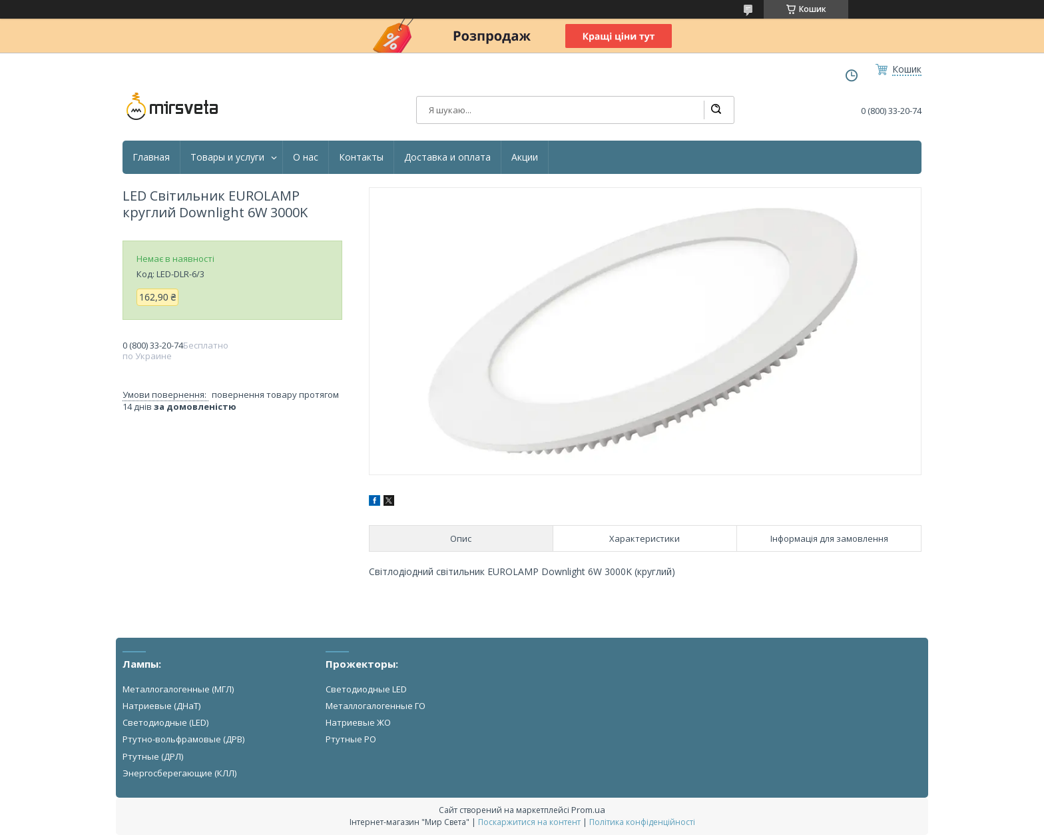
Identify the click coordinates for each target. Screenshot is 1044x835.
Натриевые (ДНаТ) (161, 706)
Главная (151, 157)
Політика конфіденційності (642, 822)
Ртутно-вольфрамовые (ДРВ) (183, 739)
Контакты (361, 157)
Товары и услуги (227, 157)
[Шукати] (716, 110)
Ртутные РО (351, 739)
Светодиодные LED (366, 689)
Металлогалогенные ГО (375, 706)
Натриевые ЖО (358, 722)
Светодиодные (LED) (165, 722)
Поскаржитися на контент (529, 822)
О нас (305, 157)
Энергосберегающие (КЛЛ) (179, 773)
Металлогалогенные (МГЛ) (178, 689)
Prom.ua (588, 810)
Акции (524, 157)
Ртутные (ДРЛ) (153, 756)
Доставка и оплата (447, 157)
